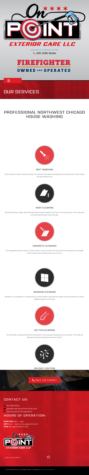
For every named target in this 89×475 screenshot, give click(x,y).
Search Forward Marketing (46, 469)
